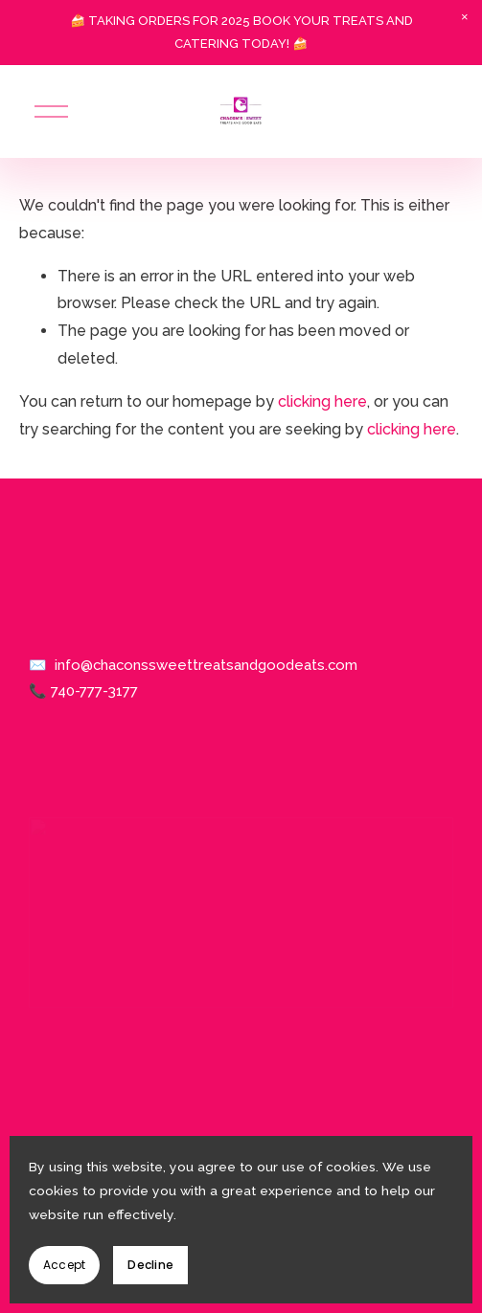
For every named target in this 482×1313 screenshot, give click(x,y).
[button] (465, 17)
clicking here (322, 401)
